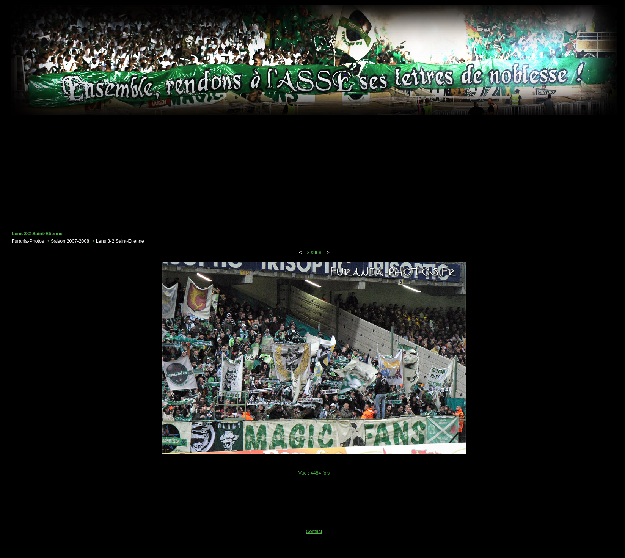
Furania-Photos (28, 241)
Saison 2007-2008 (70, 241)
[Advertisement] (314, 173)
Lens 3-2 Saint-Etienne (120, 241)
